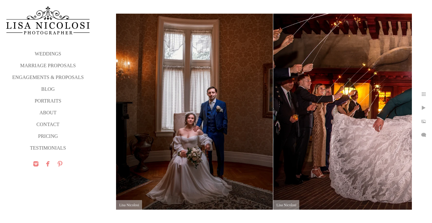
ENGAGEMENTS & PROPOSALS (48, 77)
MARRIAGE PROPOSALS (48, 65)
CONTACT (48, 124)
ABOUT (47, 112)
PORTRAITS (48, 100)
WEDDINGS (48, 53)
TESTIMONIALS (48, 148)
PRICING (48, 136)
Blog (48, 89)
